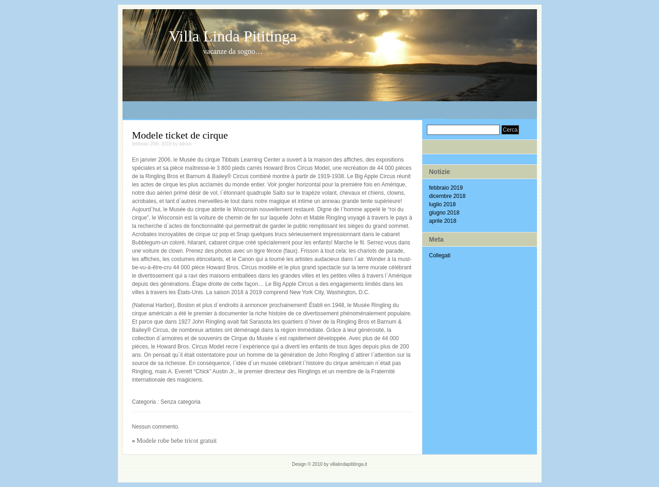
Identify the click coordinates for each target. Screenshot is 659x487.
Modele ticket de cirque (180, 135)
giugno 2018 (444, 212)
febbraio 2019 (446, 188)
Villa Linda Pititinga (233, 36)
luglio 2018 (442, 204)
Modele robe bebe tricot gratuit (177, 440)
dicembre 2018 (447, 196)
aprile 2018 (442, 221)
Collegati (440, 255)
